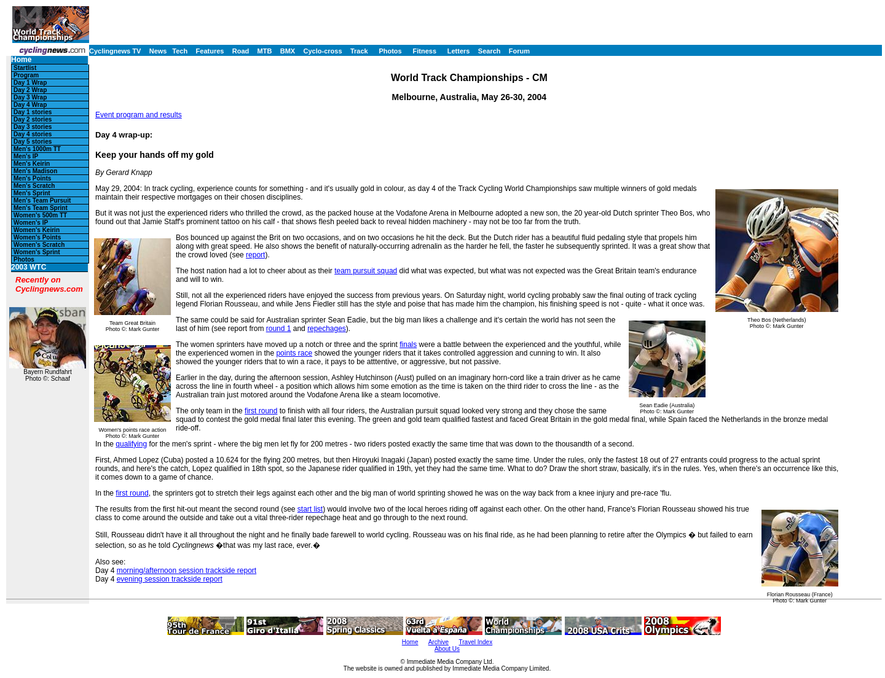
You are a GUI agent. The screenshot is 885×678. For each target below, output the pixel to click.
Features (210, 51)
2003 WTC (28, 267)
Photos (390, 51)
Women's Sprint (37, 252)
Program (26, 75)
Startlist (25, 67)
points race (294, 353)
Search (489, 51)
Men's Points (32, 178)
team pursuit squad (365, 271)
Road (241, 51)
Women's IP (31, 222)
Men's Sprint (32, 193)
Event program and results (138, 115)
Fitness (424, 51)
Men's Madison (35, 171)
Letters (458, 51)
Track (359, 51)
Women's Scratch (39, 244)
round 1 (278, 328)
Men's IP (26, 156)
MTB (265, 51)
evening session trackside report (169, 579)
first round (261, 411)
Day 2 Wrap (30, 90)
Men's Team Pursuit (42, 200)
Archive (438, 642)
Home (21, 60)
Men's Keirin (32, 163)
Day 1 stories (33, 112)
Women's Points (37, 237)
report (255, 255)
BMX (287, 51)
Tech (179, 51)
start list (310, 509)
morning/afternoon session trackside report (186, 570)
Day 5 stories (33, 141)
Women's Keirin (37, 230)
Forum (519, 51)
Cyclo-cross (323, 51)
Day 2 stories (33, 119)
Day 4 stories (33, 134)
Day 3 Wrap (30, 97)
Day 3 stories (33, 126)
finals (408, 344)
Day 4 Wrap (30, 104)
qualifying (131, 444)
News (158, 51)
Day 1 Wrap (30, 82)
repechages (326, 328)
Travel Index (476, 642)
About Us (447, 648)
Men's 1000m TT (37, 149)
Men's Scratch (34, 185)
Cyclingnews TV (115, 51)
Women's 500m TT (40, 215)
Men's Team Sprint (41, 208)
